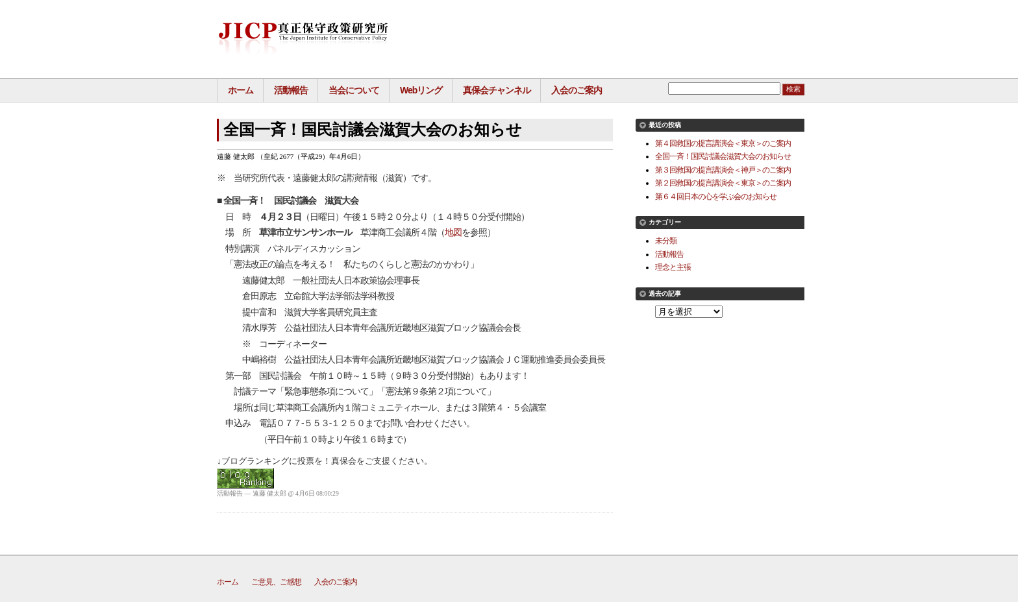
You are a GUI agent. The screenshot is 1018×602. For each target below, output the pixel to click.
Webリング (421, 90)
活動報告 (291, 90)
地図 (453, 232)
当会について (354, 90)
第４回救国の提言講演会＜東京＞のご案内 (723, 143)
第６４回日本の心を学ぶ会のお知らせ (715, 196)
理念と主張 (673, 267)
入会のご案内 (576, 90)
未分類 (666, 240)
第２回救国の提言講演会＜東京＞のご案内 (723, 182)
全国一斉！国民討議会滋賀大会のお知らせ (723, 156)
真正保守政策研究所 (303, 38)
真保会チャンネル (496, 90)
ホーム (240, 90)
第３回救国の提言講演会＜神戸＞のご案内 (723, 169)
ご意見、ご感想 (276, 581)
